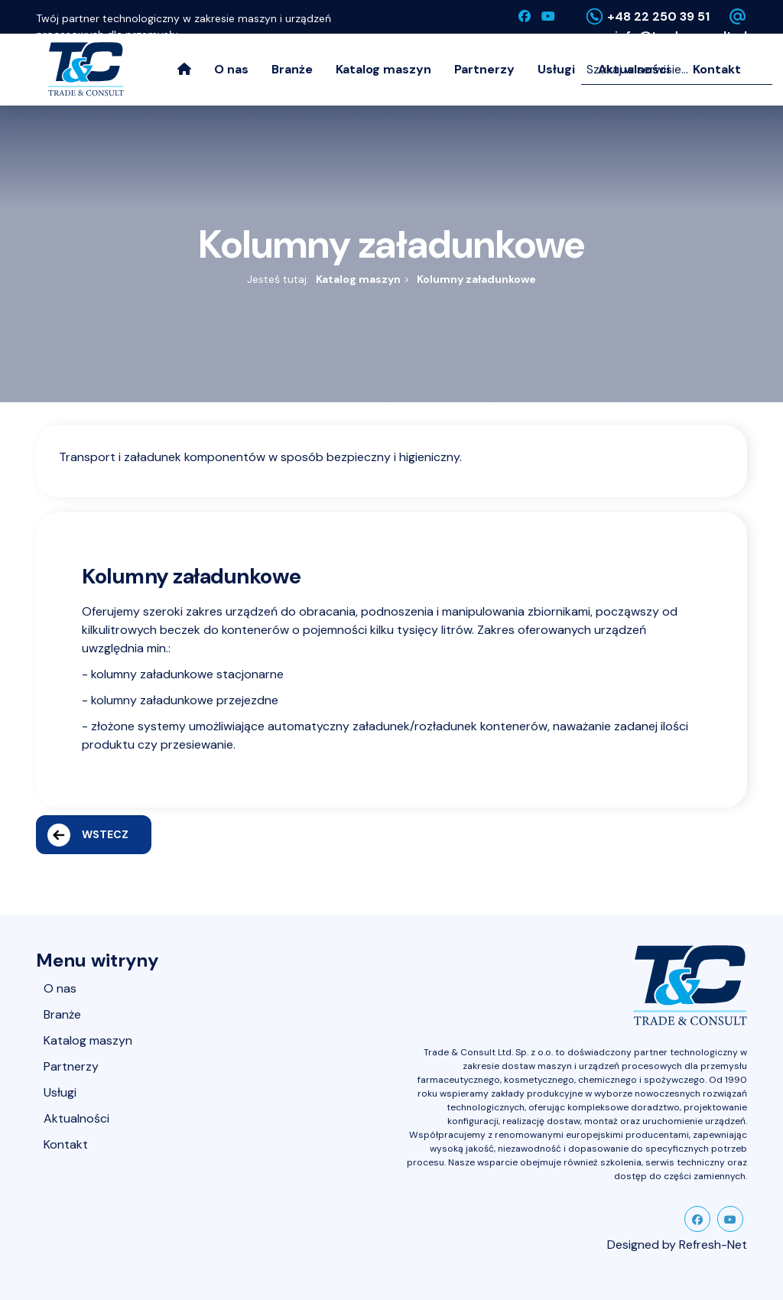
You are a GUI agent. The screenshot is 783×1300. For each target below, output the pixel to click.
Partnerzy (484, 69)
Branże (292, 69)
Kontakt (66, 1144)
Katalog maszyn (383, 69)
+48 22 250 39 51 (658, 16)
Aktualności (76, 1118)
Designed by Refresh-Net (677, 1245)
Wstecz (87, 835)
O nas (231, 69)
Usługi (556, 69)
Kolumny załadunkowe (476, 279)
